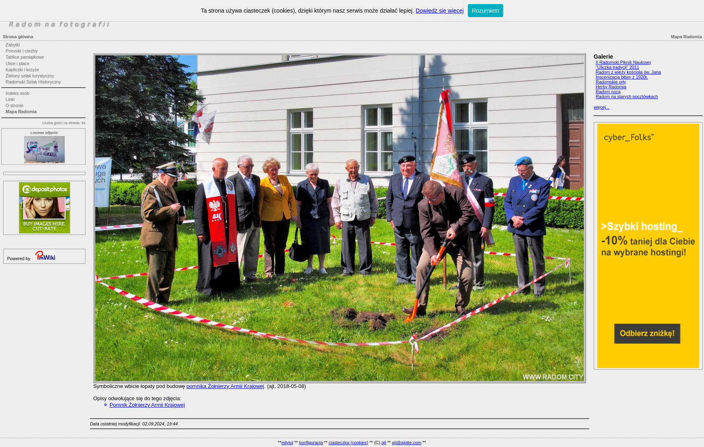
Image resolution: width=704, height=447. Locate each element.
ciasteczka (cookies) (348, 442)
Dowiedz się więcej (440, 10)
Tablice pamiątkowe (25, 57)
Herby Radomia (611, 86)
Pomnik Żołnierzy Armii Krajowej (147, 405)
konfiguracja (310, 442)
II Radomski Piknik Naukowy (623, 62)
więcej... (602, 107)
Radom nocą (608, 91)
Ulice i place (17, 63)
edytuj (287, 442)
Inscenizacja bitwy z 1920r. (622, 76)
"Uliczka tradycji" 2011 (617, 67)
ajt (384, 442)
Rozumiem (485, 10)
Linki (10, 99)
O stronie (15, 105)
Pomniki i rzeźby (22, 50)
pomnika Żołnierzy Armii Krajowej (225, 386)
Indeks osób (17, 93)
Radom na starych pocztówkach (627, 96)
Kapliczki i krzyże (22, 69)
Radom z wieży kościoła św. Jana (628, 72)
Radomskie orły (611, 81)
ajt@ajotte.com (406, 442)
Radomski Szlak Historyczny (33, 81)
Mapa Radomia (21, 111)
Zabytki (13, 44)
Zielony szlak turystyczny (30, 75)
